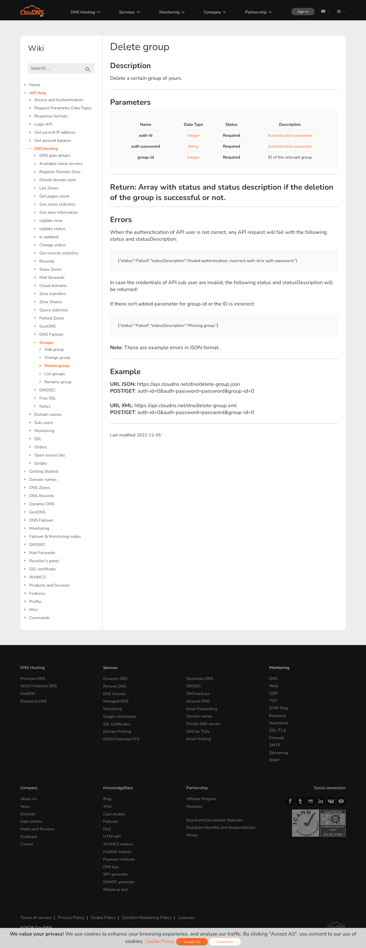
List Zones (48, 188)
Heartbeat (278, 723)
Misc (33, 610)
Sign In (301, 11)
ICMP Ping (278, 708)
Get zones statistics (57, 204)
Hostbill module (118, 850)
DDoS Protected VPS (122, 738)
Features (37, 593)
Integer (191, 135)
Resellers (195, 806)
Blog (107, 799)
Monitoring (167, 12)
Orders (40, 447)
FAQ (107, 828)
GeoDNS (47, 326)
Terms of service (35, 916)
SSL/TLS (277, 730)
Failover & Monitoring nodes (55, 536)
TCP (273, 701)
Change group (57, 357)
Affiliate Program (202, 799)
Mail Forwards (42, 553)
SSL (38, 439)
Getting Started (43, 471)
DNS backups (198, 693)
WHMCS (37, 577)
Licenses (180, 916)
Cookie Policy (100, 916)
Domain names (48, 414)
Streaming (278, 753)
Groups (46, 342)
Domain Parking (117, 730)
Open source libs (49, 455)
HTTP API (112, 836)
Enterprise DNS (34, 701)
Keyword (277, 715)
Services (124, 12)
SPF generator (116, 873)
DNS (273, 678)
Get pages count (54, 196)
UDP (273, 693)
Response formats (51, 116)
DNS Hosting (80, 12)
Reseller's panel (44, 561)
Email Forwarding (202, 708)
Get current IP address (54, 132)
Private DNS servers (205, 723)
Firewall (276, 738)
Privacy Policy (69, 916)
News (25, 806)
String (191, 146)
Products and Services (49, 585)
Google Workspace (120, 715)
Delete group (56, 366)
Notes (45, 406)
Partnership (253, 12)
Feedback (29, 836)
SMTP (274, 745)
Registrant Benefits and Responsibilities (223, 827)
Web (273, 686)
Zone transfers (52, 294)
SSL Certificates (117, 723)
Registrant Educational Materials (216, 820)
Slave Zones (50, 269)
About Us (29, 799)
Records (46, 261)
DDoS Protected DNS (40, 686)
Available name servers (61, 163)
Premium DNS (33, 678)
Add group (54, 349)
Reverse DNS (115, 686)
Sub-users (43, 422)
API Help (37, 93)
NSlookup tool (116, 888)
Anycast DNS (198, 701)
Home (34, 85)
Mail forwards (52, 277)
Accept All (193, 941)
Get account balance (52, 140)
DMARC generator (120, 880)
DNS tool (111, 865)
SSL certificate (42, 569)
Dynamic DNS (42, 504)
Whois (192, 834)
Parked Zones (51, 318)
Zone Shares (50, 302)
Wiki (107, 806)
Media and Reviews (38, 828)
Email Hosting (199, 738)
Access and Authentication (58, 100)
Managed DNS (116, 701)
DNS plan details (54, 155)
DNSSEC (47, 390)
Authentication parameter (288, 135)
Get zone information (58, 212)
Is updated (48, 237)
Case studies (115, 814)
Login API (43, 124)
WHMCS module (119, 843)
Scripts (40, 463)
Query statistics (53, 310)
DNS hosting (46, 148)
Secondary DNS (200, 678)
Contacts (28, 814)
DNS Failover (51, 334)
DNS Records (41, 496)
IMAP (274, 760)
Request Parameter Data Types (63, 108)
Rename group (57, 382)
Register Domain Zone (60, 172)
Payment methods (120, 858)
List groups (54, 374)
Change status (52, 245)
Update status (52, 229)
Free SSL (47, 398)
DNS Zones (39, 488)
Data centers (32, 821)
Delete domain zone (57, 180)
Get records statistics (59, 253)
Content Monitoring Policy (142, 916)
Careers (27, 843)
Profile (35, 601)
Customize (225, 941)
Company (209, 12)
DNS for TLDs (199, 730)
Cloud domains (53, 285)
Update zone (51, 220)
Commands (39, 618)
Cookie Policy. (160, 941)
